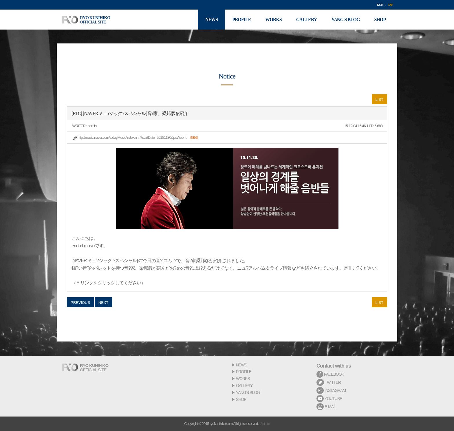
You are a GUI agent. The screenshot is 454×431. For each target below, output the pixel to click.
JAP (390, 4)
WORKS (243, 378)
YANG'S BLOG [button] (345, 19)
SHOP (241, 399)
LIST (379, 99)
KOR (380, 4)
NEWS (241, 365)
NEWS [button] (211, 19)
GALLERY (244, 385)
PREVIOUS (80, 302)
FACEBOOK (330, 374)
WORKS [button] (273, 19)
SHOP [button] (380, 19)
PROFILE (243, 371)
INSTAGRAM (331, 390)
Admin (265, 423)
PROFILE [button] (241, 19)
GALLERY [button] (306, 19)
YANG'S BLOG (248, 392)
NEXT (103, 302)
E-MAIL (326, 406)
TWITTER (328, 382)
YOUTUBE (329, 398)
